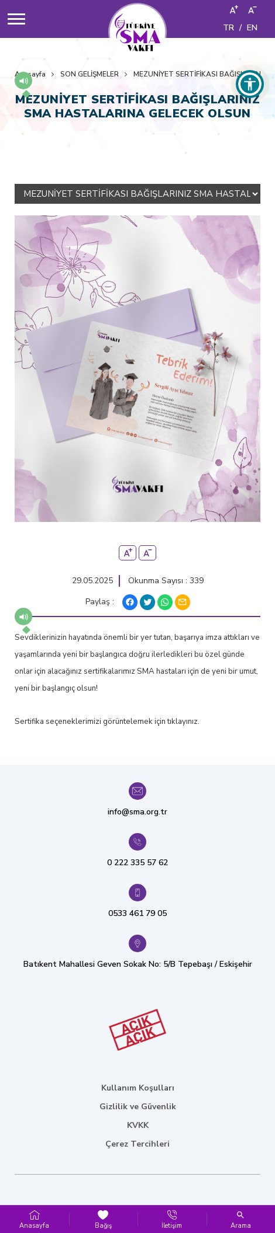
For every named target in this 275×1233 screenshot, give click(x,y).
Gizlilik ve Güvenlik (137, 1106)
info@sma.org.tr (137, 811)
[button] (23, 80)
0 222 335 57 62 (137, 862)
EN (252, 27)
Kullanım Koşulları (137, 1087)
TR (228, 27)
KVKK (138, 1125)
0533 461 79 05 (137, 913)
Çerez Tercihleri (137, 1144)
